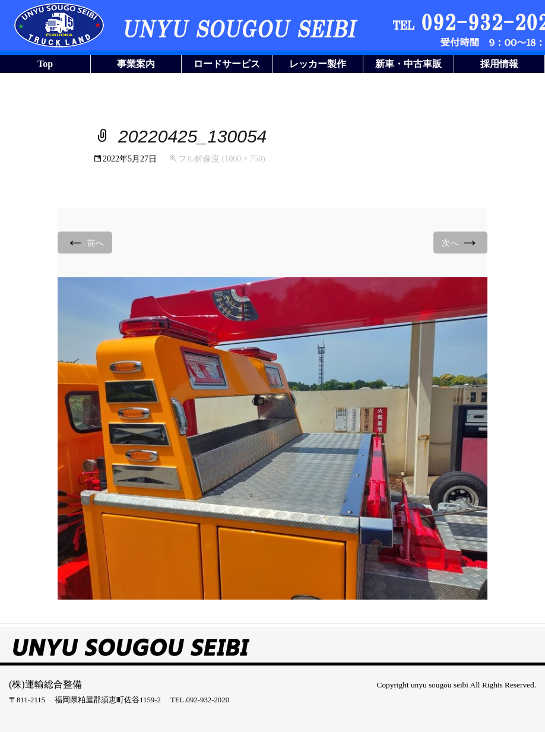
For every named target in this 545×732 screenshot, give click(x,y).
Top (45, 64)
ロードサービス (227, 64)
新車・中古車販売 (408, 66)
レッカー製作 (317, 64)
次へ (461, 242)
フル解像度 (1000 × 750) (221, 158)
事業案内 (136, 64)
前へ (85, 242)
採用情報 (499, 64)
